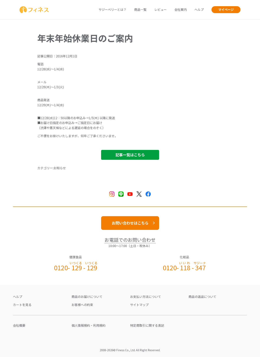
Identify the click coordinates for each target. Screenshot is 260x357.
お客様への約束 (82, 304)
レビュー (160, 9)
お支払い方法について (145, 296)
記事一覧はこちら (130, 154)
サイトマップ (139, 304)
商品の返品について (202, 296)
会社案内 (180, 9)
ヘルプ (199, 9)
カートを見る (22, 304)
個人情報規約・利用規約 (89, 325)
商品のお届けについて (87, 296)
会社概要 (19, 325)
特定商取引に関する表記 (147, 325)
